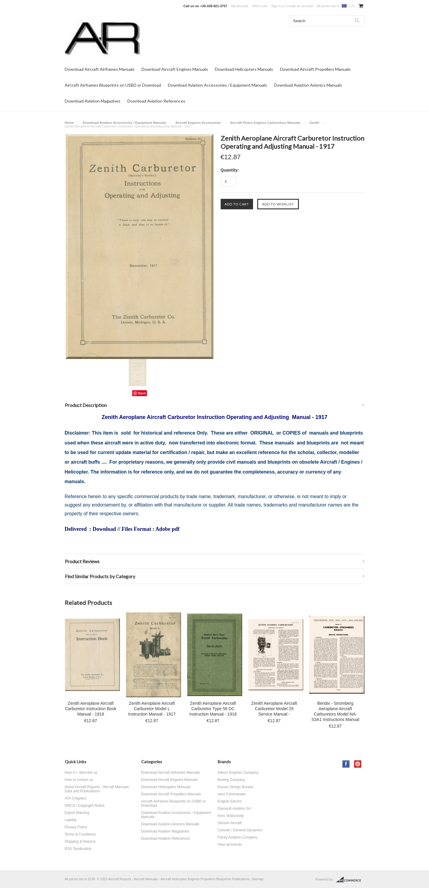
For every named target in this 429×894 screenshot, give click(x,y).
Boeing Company (231, 780)
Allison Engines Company (238, 772)
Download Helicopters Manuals (244, 69)
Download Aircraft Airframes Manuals (100, 69)
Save (142, 393)
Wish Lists (259, 6)
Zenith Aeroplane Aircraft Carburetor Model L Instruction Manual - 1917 (152, 708)
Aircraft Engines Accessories (198, 122)
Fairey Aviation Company (238, 837)
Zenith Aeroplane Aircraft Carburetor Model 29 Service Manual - (274, 708)
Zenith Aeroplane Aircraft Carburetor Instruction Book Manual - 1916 (90, 708)
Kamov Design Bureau (236, 787)
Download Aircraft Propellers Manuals (315, 69)
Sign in (276, 6)
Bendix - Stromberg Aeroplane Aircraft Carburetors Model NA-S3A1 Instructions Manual (335, 711)
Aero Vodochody (231, 816)
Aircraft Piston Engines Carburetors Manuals (265, 122)
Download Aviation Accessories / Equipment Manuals (217, 85)
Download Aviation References (156, 100)
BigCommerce (350, 879)
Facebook (346, 764)
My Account (239, 6)
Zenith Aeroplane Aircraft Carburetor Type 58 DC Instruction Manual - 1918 (213, 708)
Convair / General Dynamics (240, 830)
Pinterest (358, 764)
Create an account (299, 6)
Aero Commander (232, 794)
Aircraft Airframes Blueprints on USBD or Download (113, 85)
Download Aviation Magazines (93, 100)
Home (69, 122)
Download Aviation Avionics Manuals (308, 85)
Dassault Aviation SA (234, 808)
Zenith (314, 122)
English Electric (230, 801)
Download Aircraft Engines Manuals (175, 69)
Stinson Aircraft (230, 823)
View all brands (230, 844)
